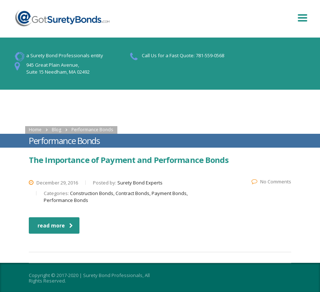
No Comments (271, 181)
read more (55, 225)
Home (35, 129)
